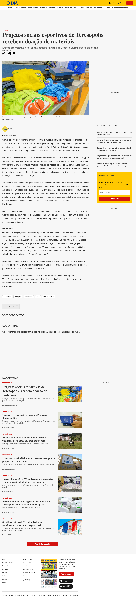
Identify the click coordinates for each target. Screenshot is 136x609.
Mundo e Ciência (86, 8)
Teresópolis (8, 30)
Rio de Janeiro (33, 8)
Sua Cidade (98, 8)
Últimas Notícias (20, 8)
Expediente (56, 595)
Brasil (76, 8)
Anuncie (75, 595)
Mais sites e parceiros (120, 8)
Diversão (43, 8)
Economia (68, 8)
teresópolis (48, 297)
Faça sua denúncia (29, 576)
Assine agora (66, 574)
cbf (37, 297)
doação (18, 297)
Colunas (60, 8)
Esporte (52, 8)
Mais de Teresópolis (42, 544)
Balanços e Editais (29, 572)
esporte (7, 297)
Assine (129, 3)
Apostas (107, 8)
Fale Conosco (66, 595)
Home (10, 8)
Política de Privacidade (27, 580)
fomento (29, 297)
